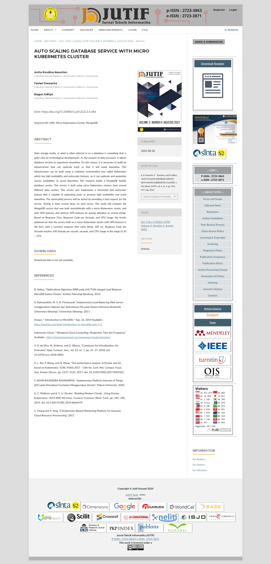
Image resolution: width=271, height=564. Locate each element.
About (49, 29)
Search (231, 29)
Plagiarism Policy (212, 250)
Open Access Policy (213, 231)
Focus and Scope (212, 198)
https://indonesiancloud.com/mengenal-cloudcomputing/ (78, 337)
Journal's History (212, 289)
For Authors (199, 464)
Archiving (212, 243)
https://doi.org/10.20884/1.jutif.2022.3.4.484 (68, 111)
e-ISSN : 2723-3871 (148, 538)
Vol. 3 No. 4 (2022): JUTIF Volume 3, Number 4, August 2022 (96, 41)
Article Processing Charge (212, 269)
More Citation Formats (157, 196)
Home (35, 29)
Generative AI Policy (212, 276)
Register (219, 9)
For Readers (199, 459)
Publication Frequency (212, 256)
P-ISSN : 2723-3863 (123, 538)
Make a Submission (208, 41)
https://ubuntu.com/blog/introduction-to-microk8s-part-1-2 (68, 324)
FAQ (145, 29)
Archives (86, 29)
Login (132, 29)
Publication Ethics (212, 263)
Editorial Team (213, 205)
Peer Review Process (212, 224)
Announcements (111, 29)
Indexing (213, 282)
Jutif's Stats (131, 494)
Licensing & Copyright (212, 237)
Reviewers (212, 211)
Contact (212, 295)
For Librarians (200, 470)
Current (68, 29)
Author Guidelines (212, 218)
